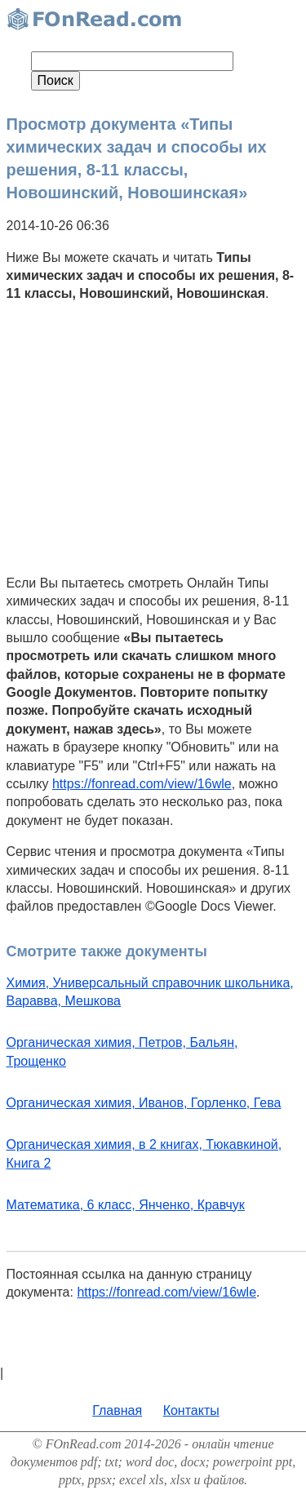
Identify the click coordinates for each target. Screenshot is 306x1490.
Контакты (191, 1410)
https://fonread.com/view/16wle (142, 784)
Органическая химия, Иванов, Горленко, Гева (144, 1103)
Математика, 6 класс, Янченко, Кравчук (126, 1205)
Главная (117, 1410)
